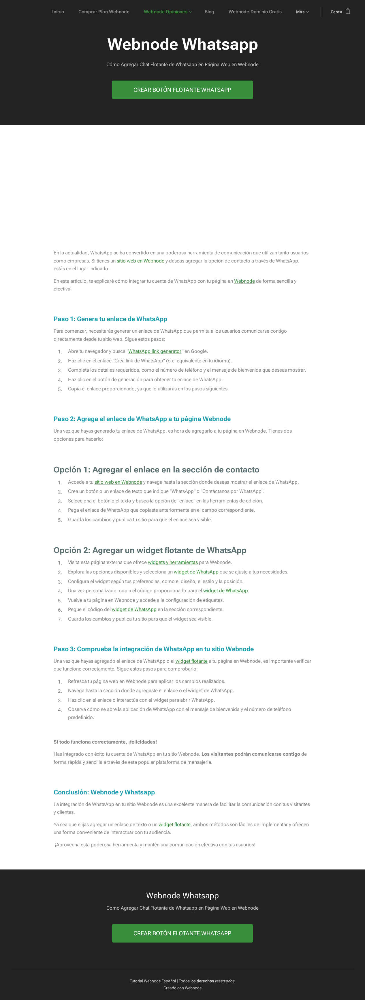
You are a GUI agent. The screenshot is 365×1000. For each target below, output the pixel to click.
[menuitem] (70, 12)
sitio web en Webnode (140, 261)
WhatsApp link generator (155, 351)
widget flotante (192, 661)
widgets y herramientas (173, 562)
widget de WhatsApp (196, 572)
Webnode (244, 281)
